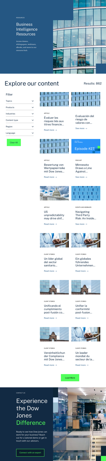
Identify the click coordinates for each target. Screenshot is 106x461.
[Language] (20, 133)
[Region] (20, 126)
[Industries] (20, 114)
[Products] (20, 107)
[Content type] (20, 120)
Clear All (14, 142)
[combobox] (20, 101)
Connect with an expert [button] (30, 452)
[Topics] (20, 101)
